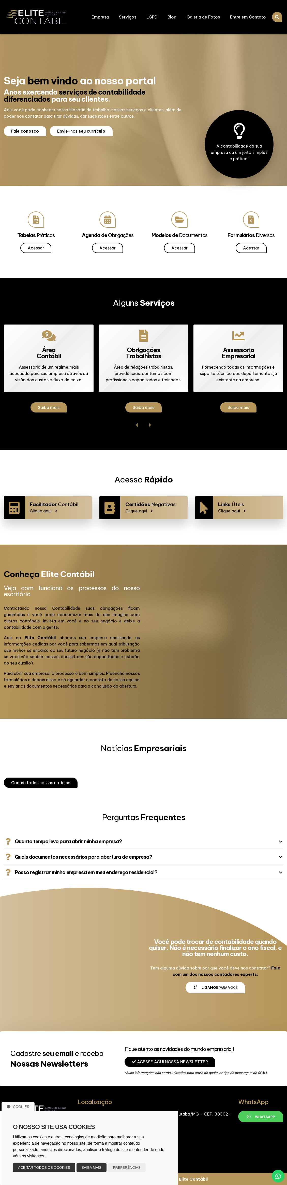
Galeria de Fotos (203, 17)
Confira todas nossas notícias (40, 782)
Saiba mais (48, 407)
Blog (172, 17)
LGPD (151, 17)
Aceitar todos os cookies (44, 1167)
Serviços (127, 17)
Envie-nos (81, 131)
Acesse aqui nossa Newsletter (170, 1061)
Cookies (18, 1107)
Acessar (36, 247)
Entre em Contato (248, 17)
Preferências (127, 1167)
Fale (25, 131)
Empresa (100, 17)
